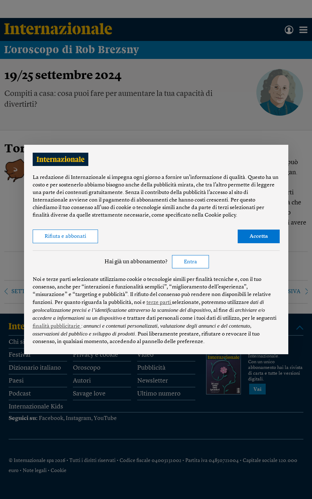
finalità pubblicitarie (57, 326)
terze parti (159, 302)
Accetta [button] (259, 236)
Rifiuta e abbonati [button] (65, 236)
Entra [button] (190, 262)
